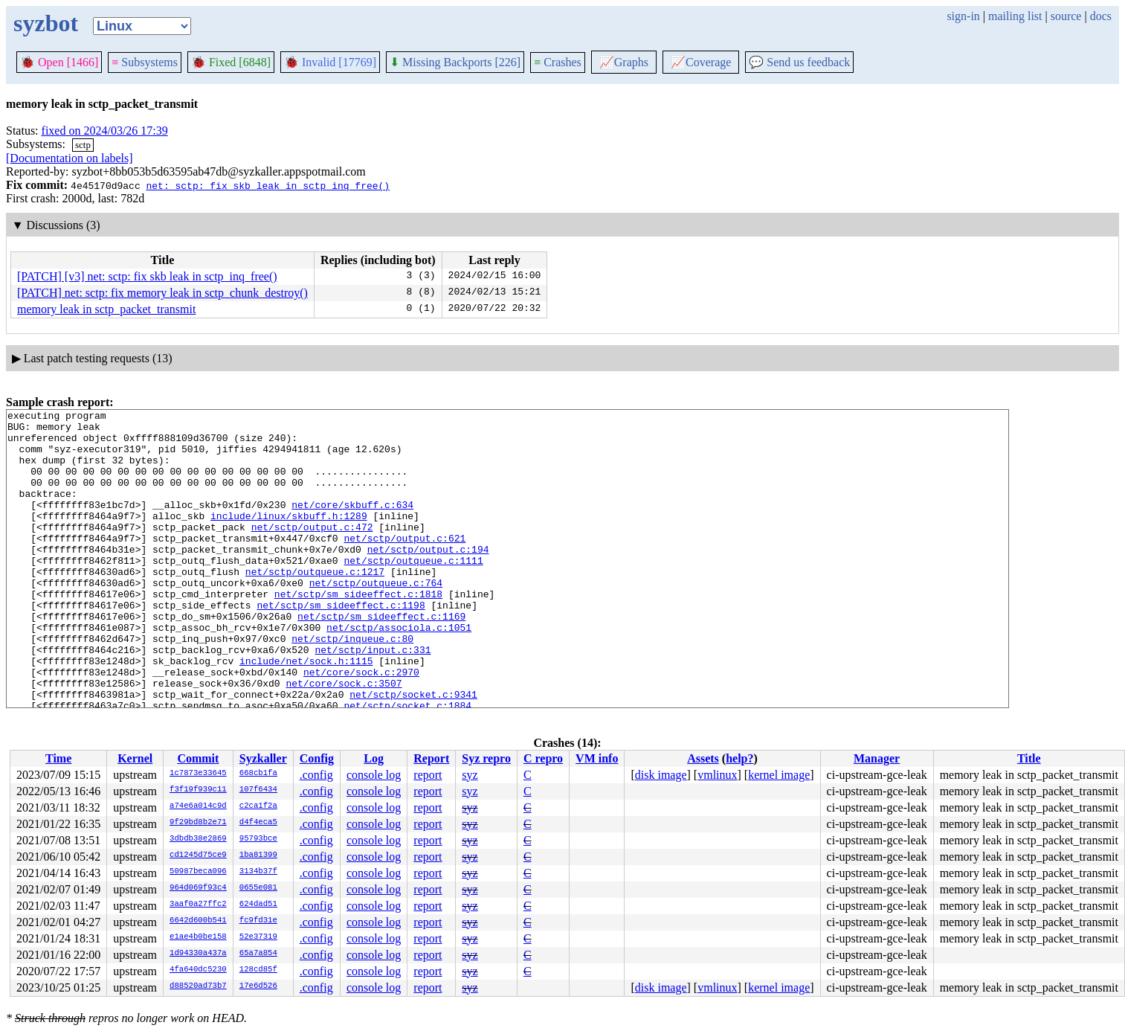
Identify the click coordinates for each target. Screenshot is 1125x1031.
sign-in (963, 16)
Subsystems (145, 62)
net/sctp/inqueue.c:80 (352, 685)
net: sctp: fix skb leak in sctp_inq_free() (268, 185)
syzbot (45, 23)
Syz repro (486, 758)
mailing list (1015, 16)
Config (317, 758)
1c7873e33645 (198, 773)
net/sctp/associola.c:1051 (398, 671)
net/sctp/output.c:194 (428, 578)
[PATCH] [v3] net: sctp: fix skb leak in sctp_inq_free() (147, 276)
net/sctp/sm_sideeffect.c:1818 (358, 631)
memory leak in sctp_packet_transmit (106, 309)
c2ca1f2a (258, 806)
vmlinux (717, 774)
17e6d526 (258, 986)
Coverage (701, 62)
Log (374, 758)
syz (469, 774)
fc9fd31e (258, 921)
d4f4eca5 (258, 823)
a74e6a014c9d (198, 806)
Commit (198, 758)
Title (1029, 758)
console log (373, 774)
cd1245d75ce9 (198, 855)
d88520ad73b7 (198, 986)
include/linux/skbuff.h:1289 (288, 538)
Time (58, 758)
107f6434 (258, 790)
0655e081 (258, 888)
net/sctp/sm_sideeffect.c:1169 (381, 658)
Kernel (134, 758)
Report (431, 758)
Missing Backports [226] (455, 62)
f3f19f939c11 (198, 790)
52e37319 (258, 937)
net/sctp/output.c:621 (404, 564)
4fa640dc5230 (198, 970)
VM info (597, 758)
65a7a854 (258, 953)
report (427, 774)
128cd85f (258, 970)
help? (739, 758)
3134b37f (258, 872)
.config (316, 774)
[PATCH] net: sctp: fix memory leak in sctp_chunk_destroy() (162, 292)
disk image (661, 774)
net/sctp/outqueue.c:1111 (413, 591)
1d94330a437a (198, 953)
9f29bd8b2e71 (198, 823)
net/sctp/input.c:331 (373, 698)
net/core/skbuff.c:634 (352, 524)
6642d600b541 (198, 921)
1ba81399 (258, 855)
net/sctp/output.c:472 (312, 551)
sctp (83, 144)
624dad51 (258, 904)
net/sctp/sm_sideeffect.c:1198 (341, 645)
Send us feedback (799, 62)
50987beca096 (198, 872)
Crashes (557, 62)
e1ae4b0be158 (198, 937)
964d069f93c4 (198, 888)
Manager (877, 758)
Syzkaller (263, 758)
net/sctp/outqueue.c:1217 (314, 604)
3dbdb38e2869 (198, 839)
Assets (703, 758)
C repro (543, 758)
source (1066, 16)
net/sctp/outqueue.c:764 (375, 618)
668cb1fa (258, 773)
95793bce (258, 839)
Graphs (623, 62)
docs (1101, 16)
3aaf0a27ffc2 (198, 904)
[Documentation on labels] (69, 158)
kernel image (779, 774)
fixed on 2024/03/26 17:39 (105, 130)
